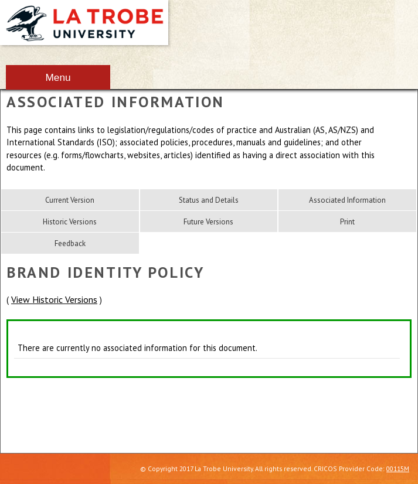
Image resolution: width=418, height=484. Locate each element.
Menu (57, 77)
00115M (397, 468)
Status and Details (209, 200)
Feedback (70, 243)
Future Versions (208, 222)
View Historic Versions (54, 299)
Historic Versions (70, 222)
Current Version (69, 200)
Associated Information (347, 200)
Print (347, 222)
